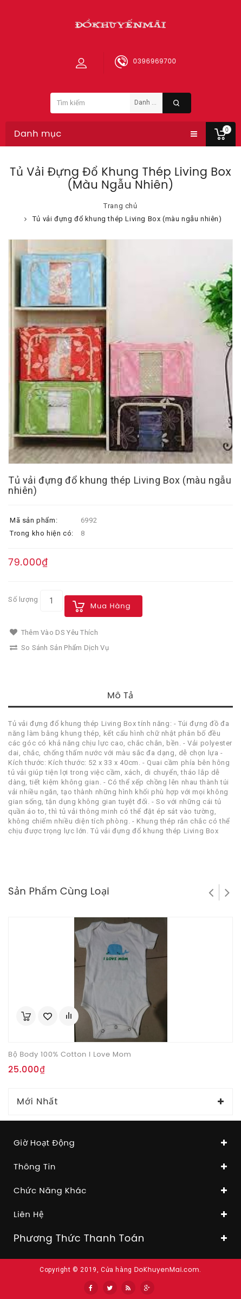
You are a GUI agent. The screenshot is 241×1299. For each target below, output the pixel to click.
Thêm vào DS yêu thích (54, 632)
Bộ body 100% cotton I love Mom (69, 1054)
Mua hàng (110, 606)
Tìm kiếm (176, 103)
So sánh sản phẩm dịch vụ (59, 648)
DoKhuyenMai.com (166, 1269)
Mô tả (120, 695)
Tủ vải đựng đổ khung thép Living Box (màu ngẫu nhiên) (127, 219)
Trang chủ (120, 206)
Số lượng (23, 599)
